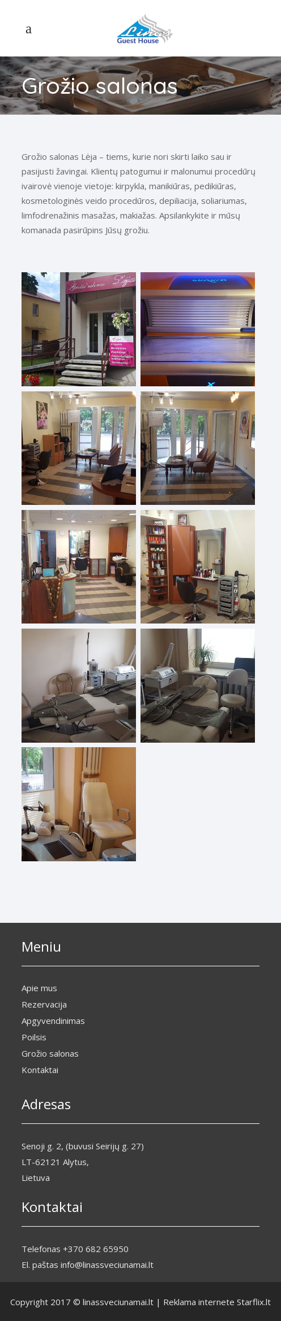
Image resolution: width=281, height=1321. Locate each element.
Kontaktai (40, 1069)
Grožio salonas (50, 1053)
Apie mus (39, 987)
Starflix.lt (254, 1301)
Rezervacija (44, 1004)
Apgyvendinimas (53, 1020)
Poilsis (34, 1037)
